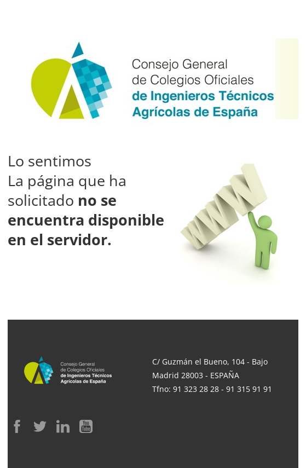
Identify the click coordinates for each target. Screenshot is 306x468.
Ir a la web (109, 287)
